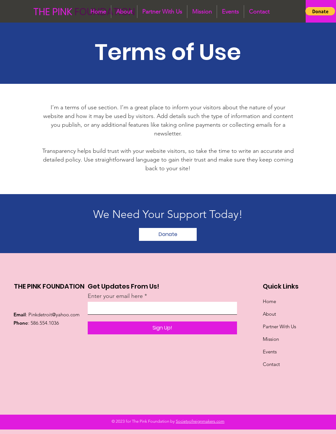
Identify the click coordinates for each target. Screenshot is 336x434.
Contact (271, 364)
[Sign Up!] (162, 327)
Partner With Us (280, 326)
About (269, 314)
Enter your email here (115, 296)
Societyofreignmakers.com (200, 421)
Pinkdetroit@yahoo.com (54, 314)
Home (269, 301)
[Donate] (168, 234)
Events (270, 352)
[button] (320, 11)
